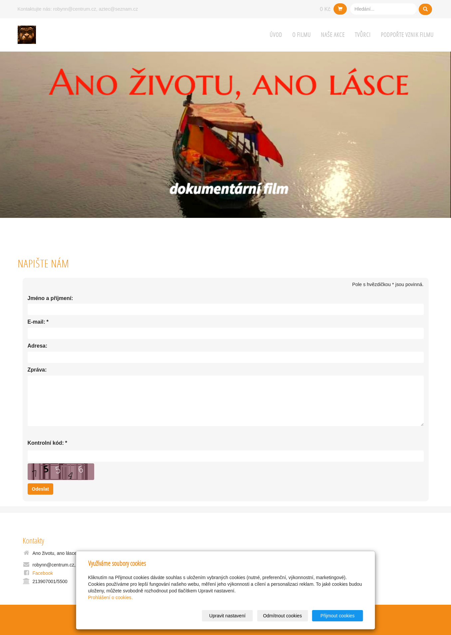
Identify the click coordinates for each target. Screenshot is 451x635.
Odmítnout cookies (282, 615)
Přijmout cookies (338, 615)
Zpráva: (37, 370)
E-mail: (36, 322)
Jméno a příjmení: (50, 298)
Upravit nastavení (227, 615)
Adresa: (38, 346)
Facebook (43, 573)
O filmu (301, 35)
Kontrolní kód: (46, 443)
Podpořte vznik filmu (407, 35)
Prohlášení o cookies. (110, 597)
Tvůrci (363, 35)
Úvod (276, 35)
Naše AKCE (333, 35)
